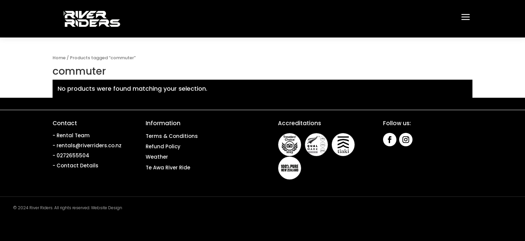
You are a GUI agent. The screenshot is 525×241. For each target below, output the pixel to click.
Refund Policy (163, 146)
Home (59, 58)
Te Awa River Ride (168, 167)
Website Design (106, 208)
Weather (157, 156)
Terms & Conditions (172, 136)
